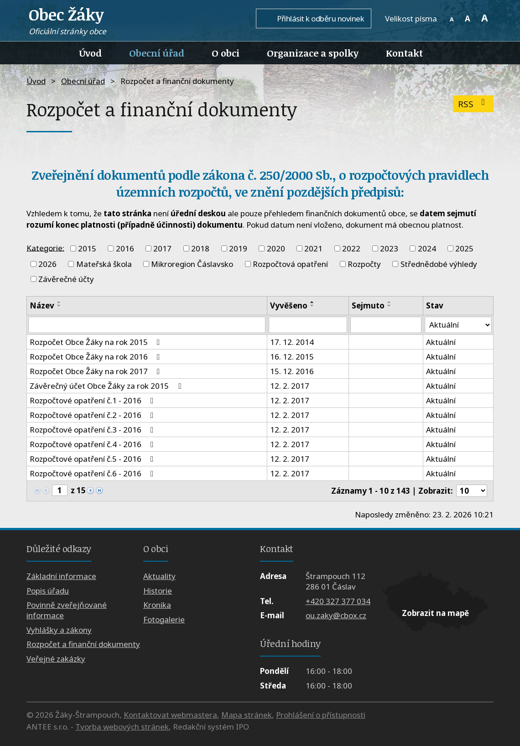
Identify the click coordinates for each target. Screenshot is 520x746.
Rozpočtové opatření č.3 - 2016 (93, 429)
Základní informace (61, 576)
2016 (125, 248)
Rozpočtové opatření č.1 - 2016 (93, 400)
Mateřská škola (104, 264)
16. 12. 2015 (292, 356)
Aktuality (159, 576)
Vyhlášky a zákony (59, 630)
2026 (47, 264)
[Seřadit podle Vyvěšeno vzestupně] (312, 302)
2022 (351, 248)
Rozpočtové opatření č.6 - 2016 (93, 473)
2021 (313, 248)
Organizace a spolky (313, 53)
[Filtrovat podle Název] (146, 325)
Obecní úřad (156, 53)
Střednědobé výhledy (438, 264)
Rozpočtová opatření (290, 264)
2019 (238, 248)
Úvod (90, 53)
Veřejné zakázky (55, 658)
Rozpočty (364, 264)
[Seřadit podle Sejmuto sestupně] (390, 306)
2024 (427, 248)
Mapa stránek (246, 714)
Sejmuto (368, 305)
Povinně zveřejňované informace (66, 610)
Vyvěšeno (288, 305)
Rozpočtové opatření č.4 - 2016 (93, 444)
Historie (157, 590)
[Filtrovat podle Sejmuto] (385, 325)
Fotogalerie (164, 619)
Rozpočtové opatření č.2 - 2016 (93, 415)
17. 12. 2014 (292, 342)
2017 (162, 248)
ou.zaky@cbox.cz (336, 615)
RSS (473, 104)
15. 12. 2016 (292, 371)
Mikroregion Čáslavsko (192, 264)
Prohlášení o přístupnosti (320, 714)
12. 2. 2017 (289, 386)
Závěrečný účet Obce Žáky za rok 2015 (107, 386)
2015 (87, 248)
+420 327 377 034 (338, 601)
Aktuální (441, 342)
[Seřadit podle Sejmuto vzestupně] (390, 302)
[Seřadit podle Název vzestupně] (59, 302)
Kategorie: (45, 247)
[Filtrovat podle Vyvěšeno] (308, 325)
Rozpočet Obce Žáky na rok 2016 (96, 356)
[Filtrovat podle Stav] (458, 325)
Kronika (157, 605)
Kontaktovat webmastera (170, 714)
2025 (464, 248)
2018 (200, 248)
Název (42, 305)
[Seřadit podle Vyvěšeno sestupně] (312, 306)
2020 (276, 248)
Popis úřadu (47, 590)
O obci (225, 53)
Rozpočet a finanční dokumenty (83, 644)
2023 (389, 248)
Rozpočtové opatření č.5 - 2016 (93, 459)
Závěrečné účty (66, 279)
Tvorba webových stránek (122, 726)
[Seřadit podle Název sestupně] (59, 306)
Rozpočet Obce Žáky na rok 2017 (96, 371)
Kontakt (404, 53)
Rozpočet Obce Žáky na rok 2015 (96, 342)
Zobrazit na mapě (435, 613)
